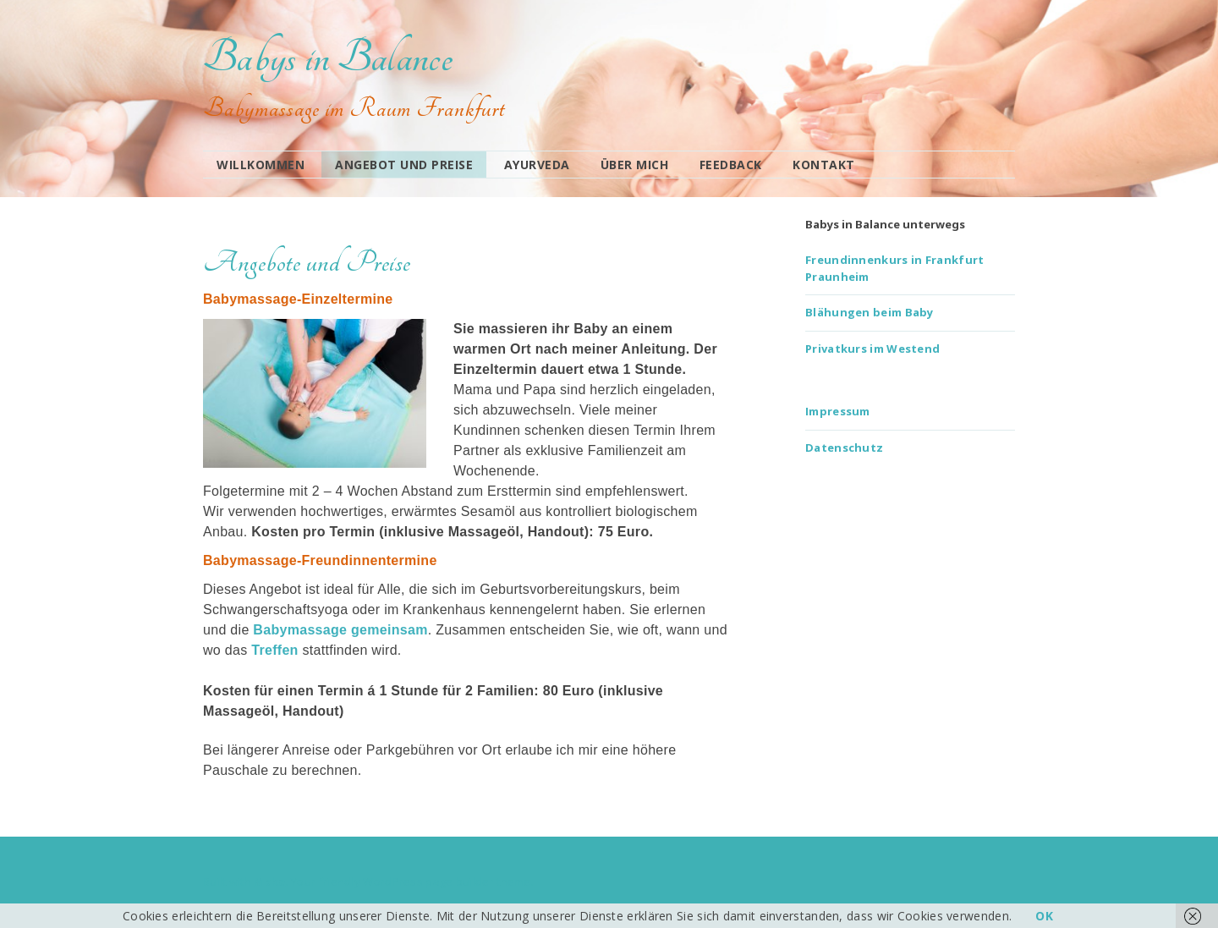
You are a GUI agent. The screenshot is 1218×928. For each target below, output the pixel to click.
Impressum (837, 411)
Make (269, 881)
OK (1044, 916)
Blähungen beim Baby (869, 312)
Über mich (635, 164)
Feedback (731, 164)
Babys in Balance (328, 57)
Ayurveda (537, 164)
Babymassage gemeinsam (340, 630)
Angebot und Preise (404, 164)
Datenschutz (844, 447)
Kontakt (824, 164)
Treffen (274, 650)
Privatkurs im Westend (872, 348)
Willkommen (260, 164)
